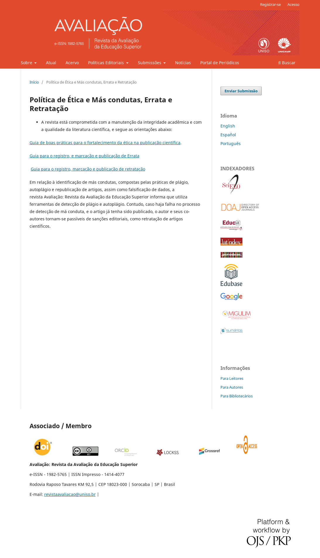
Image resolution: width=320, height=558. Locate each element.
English (227, 126)
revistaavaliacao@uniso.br (70, 494)
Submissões (150, 62)
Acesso (294, 4)
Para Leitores (231, 378)
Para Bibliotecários (236, 396)
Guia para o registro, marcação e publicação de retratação (88, 169)
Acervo (72, 62)
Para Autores (231, 387)
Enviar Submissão (241, 90)
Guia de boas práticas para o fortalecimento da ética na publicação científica (105, 142)
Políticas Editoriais (106, 62)
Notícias (183, 62)
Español (228, 134)
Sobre (27, 62)
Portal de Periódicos (219, 62)
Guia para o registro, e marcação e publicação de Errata (84, 156)
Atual (51, 62)
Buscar (286, 62)
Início (34, 82)
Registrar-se (270, 4)
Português (230, 143)
